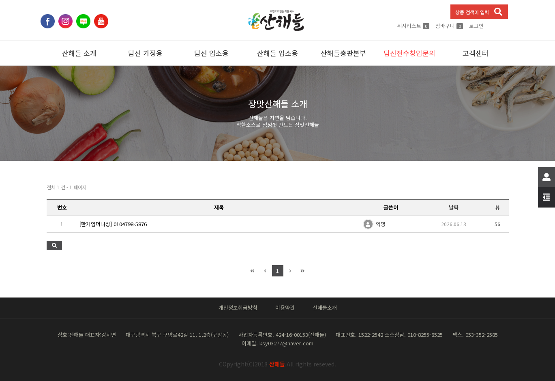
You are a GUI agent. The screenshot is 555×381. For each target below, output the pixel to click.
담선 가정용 (145, 53)
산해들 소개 (79, 53)
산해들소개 (325, 307)
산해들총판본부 (343, 53)
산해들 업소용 (277, 53)
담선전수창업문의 (409, 53)
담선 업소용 (211, 53)
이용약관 (285, 307)
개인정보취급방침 (238, 307)
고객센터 (476, 53)
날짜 (454, 207)
